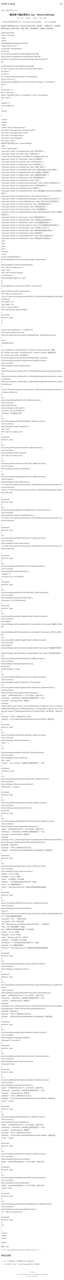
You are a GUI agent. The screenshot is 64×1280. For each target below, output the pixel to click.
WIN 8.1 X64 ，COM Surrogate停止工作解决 (23, 1264)
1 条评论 (35, 18)
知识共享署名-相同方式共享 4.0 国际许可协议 (21, 1250)
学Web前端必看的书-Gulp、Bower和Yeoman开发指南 (21, 22)
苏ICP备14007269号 (32, 1276)
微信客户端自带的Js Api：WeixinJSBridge (32, 14)
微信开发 (9, 10)
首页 (2, 10)
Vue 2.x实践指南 (50, 22)
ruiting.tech (45, 1274)
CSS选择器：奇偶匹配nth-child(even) (20, 1261)
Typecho (37, 1274)
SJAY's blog (8, 3)
